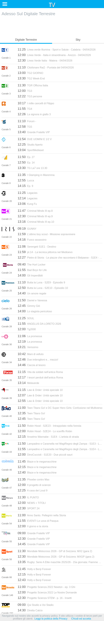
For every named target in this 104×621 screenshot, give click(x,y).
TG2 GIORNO (30, 73)
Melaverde (28, 383)
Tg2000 (27, 329)
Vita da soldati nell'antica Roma (40, 372)
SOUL (26, 318)
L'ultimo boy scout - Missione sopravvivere (46, 234)
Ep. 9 (25, 186)
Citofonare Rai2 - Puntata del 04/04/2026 (46, 67)
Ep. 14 (26, 162)
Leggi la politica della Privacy (50, 618)
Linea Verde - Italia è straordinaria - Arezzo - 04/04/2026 (54, 55)
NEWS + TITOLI (32, 502)
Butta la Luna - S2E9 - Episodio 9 (41, 282)
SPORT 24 (28, 508)
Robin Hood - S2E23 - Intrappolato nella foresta (49, 425)
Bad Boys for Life (32, 270)
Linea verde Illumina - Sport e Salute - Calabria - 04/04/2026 (57, 49)
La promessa (30, 336)
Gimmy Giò (29, 305)
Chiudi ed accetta (81, 618)
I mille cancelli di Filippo (36, 103)
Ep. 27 (26, 157)
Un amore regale (32, 293)
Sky (78, 39)
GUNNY (27, 228)
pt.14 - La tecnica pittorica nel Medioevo (45, 252)
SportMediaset (31, 150)
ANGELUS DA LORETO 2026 (39, 323)
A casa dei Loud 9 (32, 490)
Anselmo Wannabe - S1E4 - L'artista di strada (48, 436)
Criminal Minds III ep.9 (35, 216)
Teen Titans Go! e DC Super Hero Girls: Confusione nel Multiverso (60, 407)
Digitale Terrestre (26, 39)
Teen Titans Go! (31, 413)
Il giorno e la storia (33, 526)
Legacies (27, 192)
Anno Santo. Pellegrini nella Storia (42, 515)
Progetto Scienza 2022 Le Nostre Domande (47, 592)
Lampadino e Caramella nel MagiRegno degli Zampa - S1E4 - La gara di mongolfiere (60, 449)
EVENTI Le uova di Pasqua (38, 520)
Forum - (27, 121)
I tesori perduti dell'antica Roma (40, 377)
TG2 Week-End (31, 78)
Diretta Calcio (30, 610)
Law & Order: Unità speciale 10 (40, 390)
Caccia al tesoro (32, 365)
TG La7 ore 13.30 (32, 168)
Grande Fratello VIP (34, 132)
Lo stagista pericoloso (35, 311)
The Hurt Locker (32, 264)
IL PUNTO (28, 497)
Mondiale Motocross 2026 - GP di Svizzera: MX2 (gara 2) (55, 551)
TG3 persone (30, 96)
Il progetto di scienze (34, 485)
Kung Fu (27, 203)
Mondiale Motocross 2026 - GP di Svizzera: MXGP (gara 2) (56, 556)
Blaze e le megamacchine (37, 461)
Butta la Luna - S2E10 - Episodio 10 (43, 288)
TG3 (25, 90)
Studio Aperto (30, 144)
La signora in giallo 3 (34, 114)
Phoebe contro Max (33, 479)
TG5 (25, 126)
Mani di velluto (31, 354)
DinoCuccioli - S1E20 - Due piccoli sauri (45, 454)
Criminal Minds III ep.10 (36, 221)
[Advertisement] (52, 26)
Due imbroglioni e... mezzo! (38, 359)
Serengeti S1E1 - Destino (37, 246)
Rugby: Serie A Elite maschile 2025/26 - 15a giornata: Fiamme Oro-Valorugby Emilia (60, 562)
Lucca (26, 180)
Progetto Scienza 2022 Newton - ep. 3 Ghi (46, 587)
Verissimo (28, 347)
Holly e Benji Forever (34, 569)
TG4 (25, 108)
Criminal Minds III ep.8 (35, 210)
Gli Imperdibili (30, 275)
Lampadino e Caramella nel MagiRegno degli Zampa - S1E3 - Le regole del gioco (60, 443)
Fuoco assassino (32, 239)
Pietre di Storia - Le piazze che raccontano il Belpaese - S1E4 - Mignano (60, 257)
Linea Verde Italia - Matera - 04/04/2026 (45, 60)
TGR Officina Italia (33, 85)
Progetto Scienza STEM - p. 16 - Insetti (45, 598)
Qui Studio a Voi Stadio (36, 604)
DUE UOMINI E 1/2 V (35, 139)
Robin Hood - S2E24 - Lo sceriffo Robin (45, 431)
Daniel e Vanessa (32, 300)
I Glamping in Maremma (36, 175)
